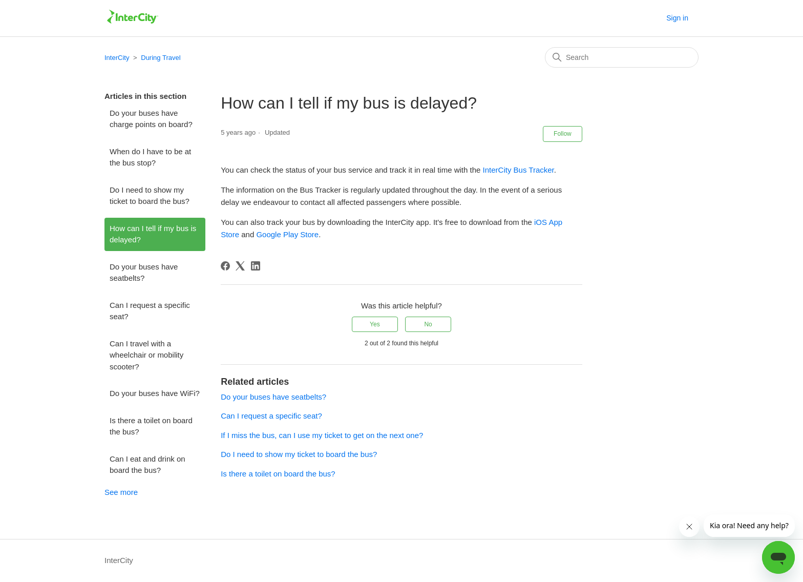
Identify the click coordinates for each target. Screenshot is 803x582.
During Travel (160, 57)
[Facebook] (225, 266)
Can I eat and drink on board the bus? (147, 464)
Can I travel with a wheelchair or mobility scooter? (146, 355)
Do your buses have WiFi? (155, 393)
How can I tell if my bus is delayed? (153, 234)
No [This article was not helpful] (428, 324)
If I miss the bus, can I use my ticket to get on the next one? (322, 435)
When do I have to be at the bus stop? (150, 157)
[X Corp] (240, 266)
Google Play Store (287, 234)
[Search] (622, 57)
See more (121, 492)
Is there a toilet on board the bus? (151, 426)
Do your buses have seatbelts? (144, 272)
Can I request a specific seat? (150, 311)
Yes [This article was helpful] (375, 324)
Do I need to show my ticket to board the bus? (149, 195)
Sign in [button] (677, 18)
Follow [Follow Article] (563, 133)
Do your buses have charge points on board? (151, 119)
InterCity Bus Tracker (518, 169)
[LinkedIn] (255, 266)
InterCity (116, 57)
